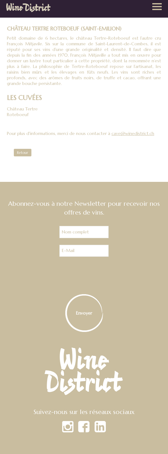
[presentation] (84, 275)
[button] (157, 7)
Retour (22, 152)
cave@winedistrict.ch (132, 133)
